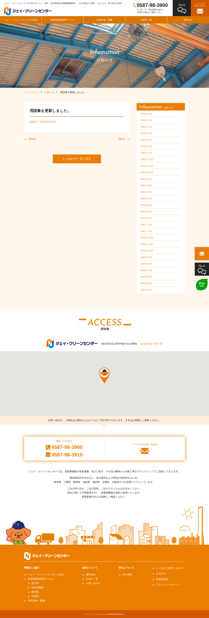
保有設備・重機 (104, 20)
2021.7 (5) (146, 192)
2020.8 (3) (146, 263)
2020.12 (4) (147, 237)
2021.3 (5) (146, 218)
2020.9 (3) (146, 257)
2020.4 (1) (146, 289)
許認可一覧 (146, 20)
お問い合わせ (93, 583)
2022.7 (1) (146, 126)
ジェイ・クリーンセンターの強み (21, 20)
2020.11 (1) (147, 244)
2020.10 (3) (147, 250)
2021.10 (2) (147, 172)
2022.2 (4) (146, 146)
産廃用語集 (162, 579)
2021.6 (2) (146, 198)
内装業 (35, 596)
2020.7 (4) (146, 270)
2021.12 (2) (147, 159)
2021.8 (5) (146, 185)
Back (32, 139)
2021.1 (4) (146, 231)
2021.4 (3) (146, 211)
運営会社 (91, 574)
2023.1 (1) (146, 120)
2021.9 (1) (146, 178)
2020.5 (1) (146, 283)
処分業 (35, 583)
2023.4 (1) (146, 113)
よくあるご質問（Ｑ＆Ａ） (170, 568)
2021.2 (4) (146, 224)
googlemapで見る (149, 343)
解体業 (35, 591)
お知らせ (49, 92)
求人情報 (127, 574)
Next (121, 139)
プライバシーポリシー (168, 584)
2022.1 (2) (146, 152)
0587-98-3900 (152, 5)
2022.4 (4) (146, 133)
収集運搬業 (38, 587)
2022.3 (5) (146, 139)
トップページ (31, 92)
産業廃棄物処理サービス (62, 20)
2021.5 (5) (146, 205)
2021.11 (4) (147, 165)
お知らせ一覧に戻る (78, 158)
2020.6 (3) (146, 276)
